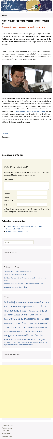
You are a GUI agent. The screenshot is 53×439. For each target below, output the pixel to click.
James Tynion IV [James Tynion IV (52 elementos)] (9, 323)
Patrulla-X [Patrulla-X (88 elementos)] (8, 339)
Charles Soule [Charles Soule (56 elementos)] (34, 311)
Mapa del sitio (7, 436)
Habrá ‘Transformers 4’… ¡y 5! (17, 231)
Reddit (34, 141)
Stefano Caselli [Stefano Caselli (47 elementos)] (21, 342)
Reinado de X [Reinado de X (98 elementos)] (26, 339)
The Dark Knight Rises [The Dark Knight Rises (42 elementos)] (30, 342)
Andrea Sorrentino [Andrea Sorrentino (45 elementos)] (34, 302)
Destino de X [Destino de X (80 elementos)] (35, 314)
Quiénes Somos (7, 425)
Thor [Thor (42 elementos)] (37, 342)
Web (5, 205)
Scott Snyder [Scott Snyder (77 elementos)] (39, 339)
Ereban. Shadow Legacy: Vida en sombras (17, 271)
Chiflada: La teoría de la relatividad (15, 275)
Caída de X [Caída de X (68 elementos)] (26, 311)
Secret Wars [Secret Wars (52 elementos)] (7, 342)
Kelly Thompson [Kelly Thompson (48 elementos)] (37, 327)
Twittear (5, 133)
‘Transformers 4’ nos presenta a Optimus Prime (24, 226)
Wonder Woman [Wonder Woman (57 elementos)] (22, 345)
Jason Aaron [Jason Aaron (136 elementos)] (21, 323)
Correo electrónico (9, 199)
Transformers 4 (35, 27)
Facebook (4, 141)
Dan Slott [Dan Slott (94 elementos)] (14, 314)
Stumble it (38, 141)
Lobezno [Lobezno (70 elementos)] (25, 331)
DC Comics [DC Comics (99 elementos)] (24, 314)
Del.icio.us (47, 141)
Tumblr (21, 141)
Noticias (23, 27)
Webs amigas (7, 428)
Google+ (13, 141)
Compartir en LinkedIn (30, 141)
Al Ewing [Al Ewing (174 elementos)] (9, 302)
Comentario (9, 180)
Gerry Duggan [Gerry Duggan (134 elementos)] (17, 318)
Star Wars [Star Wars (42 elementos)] (13, 342)
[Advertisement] (26, 391)
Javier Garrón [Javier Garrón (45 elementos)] (33, 323)
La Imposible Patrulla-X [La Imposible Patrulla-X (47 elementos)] (15, 331)
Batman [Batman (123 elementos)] (44, 302)
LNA (45, 27)
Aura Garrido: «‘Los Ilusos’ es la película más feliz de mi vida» (24, 284)
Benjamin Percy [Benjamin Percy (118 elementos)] (12, 306)
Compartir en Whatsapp (4, 145)
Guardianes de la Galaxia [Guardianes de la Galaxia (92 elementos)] (37, 318)
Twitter (8, 141)
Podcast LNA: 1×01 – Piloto (16, 229)
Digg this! (43, 141)
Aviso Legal (6, 433)
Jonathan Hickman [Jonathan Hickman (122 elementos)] (21, 327)
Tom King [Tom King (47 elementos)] (41, 342)
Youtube (14, 257)
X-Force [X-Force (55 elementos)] (30, 345)
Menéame (26, 141)
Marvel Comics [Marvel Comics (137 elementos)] (35, 335)
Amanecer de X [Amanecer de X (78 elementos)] (22, 302)
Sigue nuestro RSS (27, 257)
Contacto (5, 431)
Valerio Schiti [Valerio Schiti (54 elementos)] (12, 345)
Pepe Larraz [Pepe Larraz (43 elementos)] (17, 340)
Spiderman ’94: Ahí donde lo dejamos (16, 287)
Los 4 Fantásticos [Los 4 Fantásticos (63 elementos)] (35, 331)
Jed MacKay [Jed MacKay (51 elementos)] (41, 323)
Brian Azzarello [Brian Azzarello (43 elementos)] (37, 307)
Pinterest (17, 141)
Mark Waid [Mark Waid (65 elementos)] (22, 336)
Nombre (7, 193)
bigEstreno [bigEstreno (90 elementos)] (27, 306)
